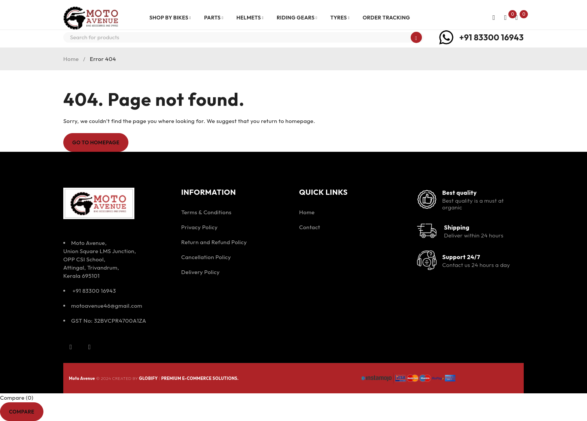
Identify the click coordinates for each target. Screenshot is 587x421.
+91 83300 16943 (491, 37)
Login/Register (492, 17)
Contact (309, 227)
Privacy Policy (199, 227)
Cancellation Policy (206, 257)
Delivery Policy (200, 272)
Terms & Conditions (206, 212)
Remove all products (74, 411)
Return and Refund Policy (214, 242)
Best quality (459, 192)
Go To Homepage (97, 142)
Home (71, 58)
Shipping (456, 227)
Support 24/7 (461, 257)
